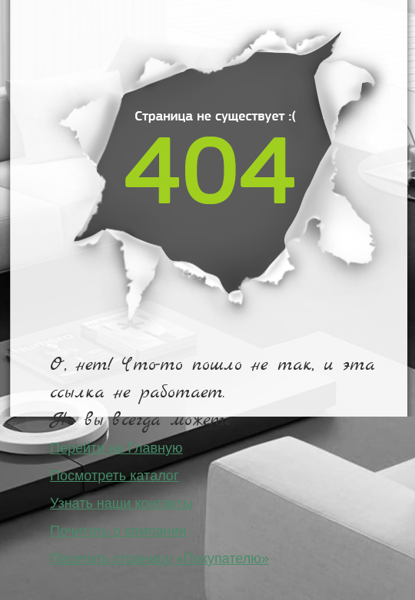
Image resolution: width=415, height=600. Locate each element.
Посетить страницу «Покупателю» (159, 558)
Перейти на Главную (116, 448)
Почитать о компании (118, 531)
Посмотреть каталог (114, 475)
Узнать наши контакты (121, 503)
